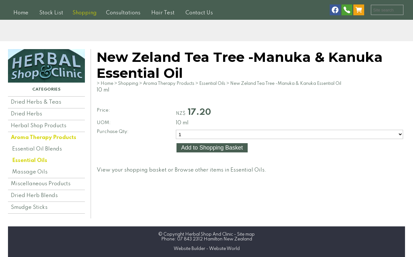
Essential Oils (29, 160)
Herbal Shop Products (38, 125)
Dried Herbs (26, 114)
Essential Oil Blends (37, 149)
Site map (246, 234)
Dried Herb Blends (34, 195)
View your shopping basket (132, 170)
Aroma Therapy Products (43, 137)
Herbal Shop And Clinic (209, 234)
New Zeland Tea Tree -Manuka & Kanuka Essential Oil (285, 83)
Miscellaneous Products (41, 184)
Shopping (84, 13)
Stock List (51, 13)
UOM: (104, 122)
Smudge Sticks (29, 207)
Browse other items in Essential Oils (220, 170)
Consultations (123, 13)
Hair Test (163, 13)
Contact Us (199, 13)
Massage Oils (30, 172)
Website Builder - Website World (207, 248)
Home (20, 13)
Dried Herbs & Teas (36, 102)
